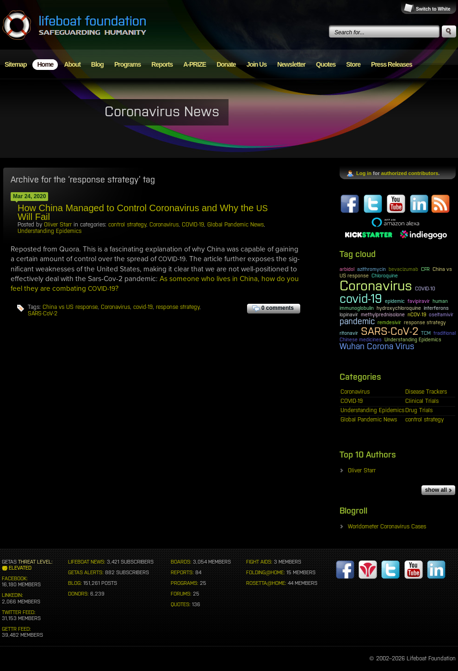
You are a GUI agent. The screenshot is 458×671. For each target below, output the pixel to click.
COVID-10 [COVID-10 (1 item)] (425, 288)
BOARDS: (181, 561)
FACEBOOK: (15, 578)
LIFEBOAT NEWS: (86, 561)
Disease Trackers (426, 392)
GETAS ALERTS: (86, 572)
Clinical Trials (422, 401)
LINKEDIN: (12, 595)
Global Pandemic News (235, 224)
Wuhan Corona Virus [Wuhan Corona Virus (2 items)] (377, 346)
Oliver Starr (58, 224)
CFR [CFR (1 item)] (425, 269)
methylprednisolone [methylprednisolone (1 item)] (383, 314)
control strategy (127, 224)
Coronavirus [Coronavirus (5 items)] (376, 285)
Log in (363, 173)
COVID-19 (193, 224)
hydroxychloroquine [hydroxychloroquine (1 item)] (399, 308)
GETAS (9, 561)
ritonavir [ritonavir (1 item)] (349, 333)
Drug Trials (419, 410)
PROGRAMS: (184, 583)
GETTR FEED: (16, 629)
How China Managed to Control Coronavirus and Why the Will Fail (143, 212)
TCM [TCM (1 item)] (426, 333)
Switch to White (433, 9)
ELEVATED (20, 568)
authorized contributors (409, 173)
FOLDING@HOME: (265, 572)
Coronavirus (164, 224)
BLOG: (75, 583)
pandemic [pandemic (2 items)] (357, 321)
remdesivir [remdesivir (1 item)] (389, 322)
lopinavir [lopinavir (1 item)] (349, 314)
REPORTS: (182, 572)
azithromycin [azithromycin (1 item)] (371, 269)
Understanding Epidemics (49, 231)
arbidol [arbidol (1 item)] (347, 269)
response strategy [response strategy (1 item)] (425, 322)
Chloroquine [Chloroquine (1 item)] (384, 275)
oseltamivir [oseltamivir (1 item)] (441, 314)
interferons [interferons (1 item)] (436, 308)
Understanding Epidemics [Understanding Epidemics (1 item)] (412, 339)
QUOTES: (181, 604)
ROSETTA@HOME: (266, 583)
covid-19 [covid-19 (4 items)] (361, 299)
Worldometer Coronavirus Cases (387, 526)
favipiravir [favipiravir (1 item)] (419, 301)
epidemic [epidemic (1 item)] (395, 301)
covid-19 (143, 307)
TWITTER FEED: (19, 612)
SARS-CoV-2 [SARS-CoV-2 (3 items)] (389, 331)
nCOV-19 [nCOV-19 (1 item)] (417, 314)
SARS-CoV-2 (42, 313)
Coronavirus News (162, 111)
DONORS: (78, 593)
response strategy (177, 307)
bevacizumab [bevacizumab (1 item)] (403, 269)
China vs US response (70, 307)
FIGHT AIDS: (259, 561)
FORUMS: (181, 593)
